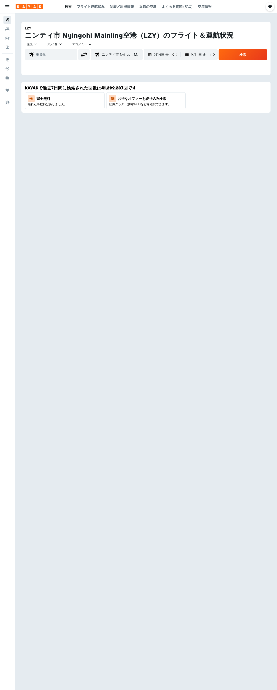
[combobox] (32, 44)
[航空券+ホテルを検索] (7, 47)
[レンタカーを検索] (7, 38)
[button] (7, 6)
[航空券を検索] (7, 20)
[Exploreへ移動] (7, 59)
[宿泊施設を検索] (7, 29)
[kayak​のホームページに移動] (29, 6)
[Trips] (7, 90)
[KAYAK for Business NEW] (7, 77)
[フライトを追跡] (7, 68)
